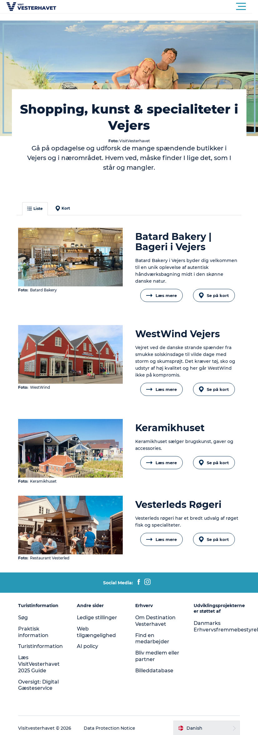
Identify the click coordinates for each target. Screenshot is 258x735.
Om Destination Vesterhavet (155, 620)
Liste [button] (35, 208)
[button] (157, 6)
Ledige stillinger (97, 617)
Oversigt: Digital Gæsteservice (38, 685)
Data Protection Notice (110, 728)
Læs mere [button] (161, 295)
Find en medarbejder (152, 638)
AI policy (87, 646)
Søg (23, 617)
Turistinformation (40, 646)
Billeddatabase (154, 670)
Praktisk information (33, 631)
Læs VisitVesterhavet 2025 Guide (39, 663)
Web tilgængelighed (96, 631)
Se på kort (214, 295)
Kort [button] (63, 208)
